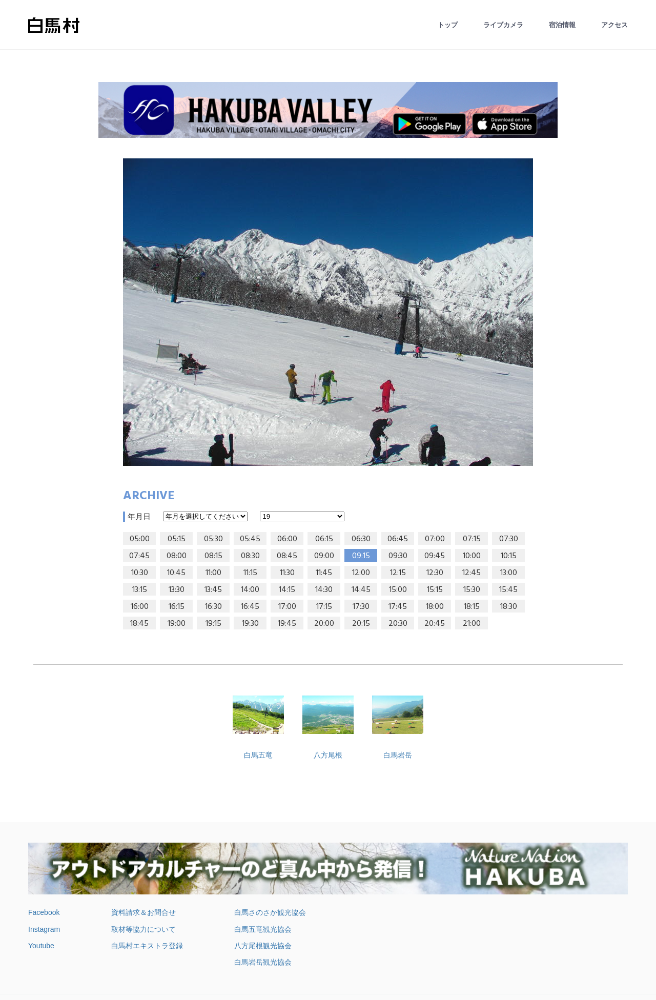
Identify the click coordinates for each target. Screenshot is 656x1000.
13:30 (176, 590)
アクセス (614, 25)
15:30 (471, 590)
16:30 (213, 607)
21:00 (472, 623)
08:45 (287, 556)
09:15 (361, 556)
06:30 (361, 539)
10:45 (176, 573)
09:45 (434, 556)
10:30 (139, 573)
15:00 (398, 590)
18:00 (435, 607)
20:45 (434, 623)
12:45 (471, 573)
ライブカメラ (503, 25)
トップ (448, 25)
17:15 (324, 607)
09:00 (324, 556)
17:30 (361, 607)
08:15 (213, 556)
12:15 (398, 573)
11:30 (287, 573)
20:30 (397, 623)
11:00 (213, 573)
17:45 (397, 607)
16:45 (250, 607)
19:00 (177, 623)
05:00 (140, 539)
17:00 (287, 607)
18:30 (508, 607)
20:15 (361, 623)
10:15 (509, 556)
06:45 (397, 539)
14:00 (250, 590)
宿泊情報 (562, 25)
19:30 (250, 623)
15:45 (508, 590)
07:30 (508, 539)
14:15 (287, 590)
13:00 (508, 573)
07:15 (472, 539)
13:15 (139, 590)
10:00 (472, 556)
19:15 (213, 623)
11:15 (250, 573)
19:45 (287, 623)
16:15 (176, 607)
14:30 (324, 590)
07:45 (139, 556)
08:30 (250, 556)
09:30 (397, 556)
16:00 (140, 607)
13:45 (213, 590)
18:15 (472, 607)
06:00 (287, 539)
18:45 (139, 623)
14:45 (361, 590)
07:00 (435, 539)
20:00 (324, 623)
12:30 (434, 573)
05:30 (213, 539)
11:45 (324, 573)
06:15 (324, 539)
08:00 (177, 556)
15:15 (435, 590)
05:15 (177, 539)
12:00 (361, 573)
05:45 (250, 539)
